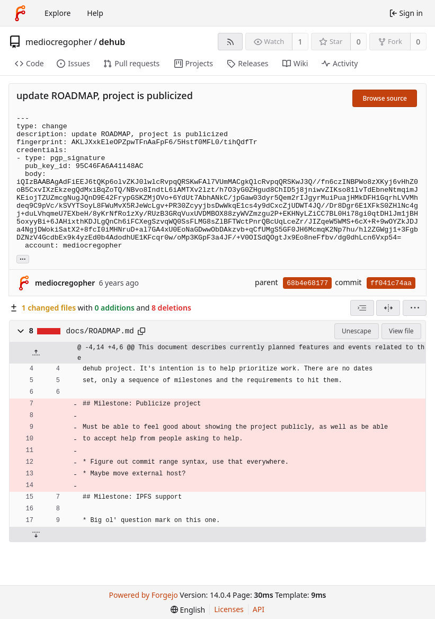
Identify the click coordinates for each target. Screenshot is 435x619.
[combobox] (362, 308)
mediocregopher (58, 42)
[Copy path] (141, 331)
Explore (57, 13)
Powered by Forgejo (143, 595)
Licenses (229, 609)
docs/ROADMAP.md (100, 331)
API (258, 609)
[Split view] (388, 308)
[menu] (415, 308)
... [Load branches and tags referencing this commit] (23, 258)
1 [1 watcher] (300, 42)
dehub (112, 42)
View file (401, 330)
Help (95, 13)
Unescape (356, 330)
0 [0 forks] (418, 42)
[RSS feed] (230, 41)
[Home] (20, 13)
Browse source (384, 98)
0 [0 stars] (359, 42)
